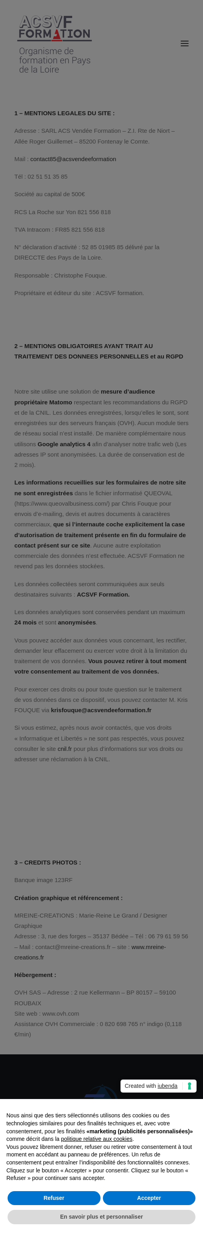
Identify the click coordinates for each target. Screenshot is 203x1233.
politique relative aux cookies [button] (96, 1139)
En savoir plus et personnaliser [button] (101, 1216)
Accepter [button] (149, 1198)
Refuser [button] (53, 1198)
